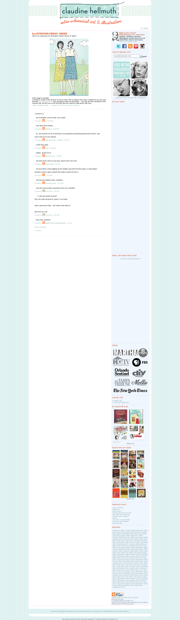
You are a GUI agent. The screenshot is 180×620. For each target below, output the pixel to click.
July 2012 (120, 571)
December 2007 (122, 544)
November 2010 (128, 561)
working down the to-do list (122, 513)
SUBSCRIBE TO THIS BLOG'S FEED (125, 597)
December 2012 (141, 573)
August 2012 (129, 571)
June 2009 (129, 553)
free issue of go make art (121, 514)
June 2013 (129, 577)
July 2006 (116, 535)
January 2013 (117, 575)
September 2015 (118, 587)
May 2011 (120, 565)
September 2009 (123, 554)
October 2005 (130, 530)
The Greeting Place (45, 101)
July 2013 (137, 577)
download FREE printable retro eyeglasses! (131, 97)
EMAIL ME (118, 401)
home (127, 611)
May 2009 (120, 553)
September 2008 (141, 547)
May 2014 (138, 582)
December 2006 (141, 537)
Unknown (48, 129)
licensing (67, 611)
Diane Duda (49, 164)
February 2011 (128, 563)
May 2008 (138, 546)
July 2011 (137, 565)
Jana (47, 148)
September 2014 (141, 584)
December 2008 (141, 549)
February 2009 (128, 551)
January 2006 (130, 532)
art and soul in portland (121, 516)
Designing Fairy (50, 183)
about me (114, 611)
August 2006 (125, 535)
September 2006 (136, 535)
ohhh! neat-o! (117, 511)
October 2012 (117, 573)
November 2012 (128, 573)
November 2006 (128, 537)
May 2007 (120, 541)
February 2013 (128, 575)
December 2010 (141, 561)
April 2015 (138, 585)
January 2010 (134, 556)
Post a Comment (40, 227)
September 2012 (141, 571)
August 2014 (129, 584)
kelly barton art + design (53, 140)
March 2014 (121, 582)
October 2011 (135, 566)
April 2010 (130, 558)
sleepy (115, 518)
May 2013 (120, 577)
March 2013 (139, 575)
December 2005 (118, 532)
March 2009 (139, 551)
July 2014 (120, 584)
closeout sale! (117, 523)
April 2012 (130, 570)
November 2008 (128, 549)
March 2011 (139, 563)
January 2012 (134, 568)
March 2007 (139, 539)
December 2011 (122, 568)
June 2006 (142, 534)
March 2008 (121, 546)
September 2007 (123, 542)
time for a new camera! (121, 521)
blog (108, 611)
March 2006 (117, 534)
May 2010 (138, 558)
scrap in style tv (118, 508)
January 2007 (117, 539)
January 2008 (134, 544)
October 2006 (117, 537)
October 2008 (117, 549)
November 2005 (141, 530)
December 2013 (122, 580)
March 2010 (121, 558)
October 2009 (135, 554)
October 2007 (135, 542)
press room (101, 611)
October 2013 (135, 578)
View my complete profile (128, 41)
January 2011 (117, 563)
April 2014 (130, 582)
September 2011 (123, 566)
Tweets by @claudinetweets (130, 259)
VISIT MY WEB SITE (121, 402)
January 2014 (134, 580)
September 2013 (123, 578)
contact (121, 611)
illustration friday (42, 105)
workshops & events (89, 611)
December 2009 (122, 556)
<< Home (38, 230)
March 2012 (121, 570)
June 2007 (129, 541)
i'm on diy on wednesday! (121, 520)
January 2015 (117, 585)
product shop (76, 611)
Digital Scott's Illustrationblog (55, 223)
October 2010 (117, 561)
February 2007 (128, 539)
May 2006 (133, 534)
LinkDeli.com (117, 442)
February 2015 (128, 585)
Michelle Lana (50, 156)
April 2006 (125, 534)
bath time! (116, 509)
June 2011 (129, 565)
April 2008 (130, 546)
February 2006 (141, 532)
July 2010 (120, 559)
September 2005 (118, 530)
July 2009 (137, 553)
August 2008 (129, 547)
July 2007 (137, 541)
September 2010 (141, 559)
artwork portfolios (57, 611)
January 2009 (117, 551)
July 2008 (120, 547)
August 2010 (129, 559)
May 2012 (138, 570)
